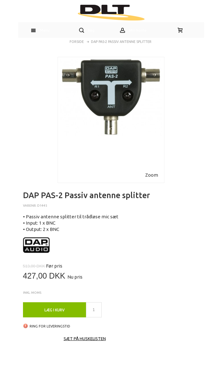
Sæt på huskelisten (85, 338)
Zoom (151, 175)
